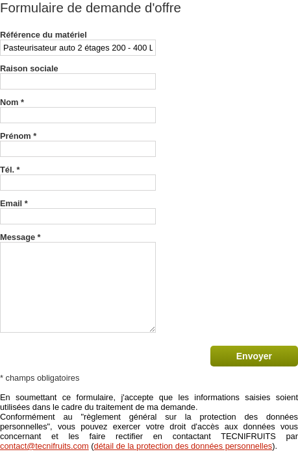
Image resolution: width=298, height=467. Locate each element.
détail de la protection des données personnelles (183, 446)
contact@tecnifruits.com (44, 446)
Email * (14, 203)
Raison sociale (29, 68)
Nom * (12, 102)
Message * (20, 237)
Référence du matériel (43, 35)
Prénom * (18, 136)
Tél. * (10, 169)
